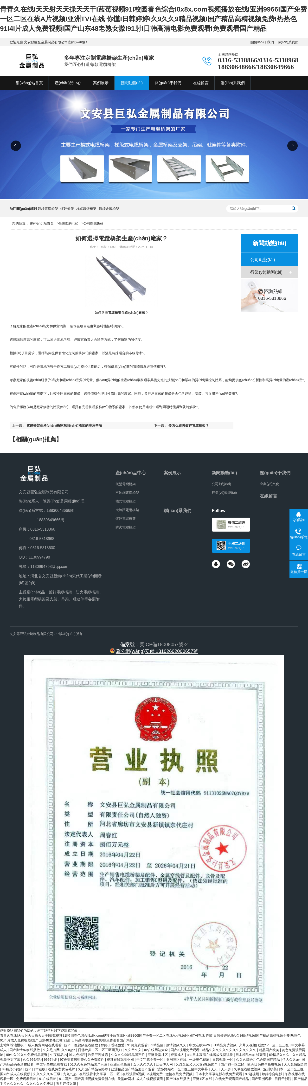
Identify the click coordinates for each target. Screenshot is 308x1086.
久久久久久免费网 (40, 1084)
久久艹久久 (133, 1050)
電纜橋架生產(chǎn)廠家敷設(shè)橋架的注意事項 (64, 425)
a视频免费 (155, 1074)
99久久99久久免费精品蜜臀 (27, 1055)
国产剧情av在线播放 (25, 1050)
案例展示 (172, 472)
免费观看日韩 (26, 1079)
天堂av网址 (126, 1079)
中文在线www (200, 1045)
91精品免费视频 (224, 1045)
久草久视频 (247, 1045)
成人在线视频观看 (150, 1079)
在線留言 (268, 496)
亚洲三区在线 (176, 1059)
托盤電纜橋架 (126, 484)
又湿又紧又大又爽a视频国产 (197, 1064)
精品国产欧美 (269, 1050)
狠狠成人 (178, 1055)
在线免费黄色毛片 (62, 1069)
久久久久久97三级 (47, 1074)
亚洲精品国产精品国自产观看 (133, 1069)
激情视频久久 (176, 1045)
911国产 (65, 1079)
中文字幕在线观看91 (52, 1064)
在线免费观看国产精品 (232, 1079)
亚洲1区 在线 (203, 1079)
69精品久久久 (279, 1055)
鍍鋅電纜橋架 (48, 209)
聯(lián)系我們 (287, 42)
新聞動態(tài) (68, 223)
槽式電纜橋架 (126, 501)
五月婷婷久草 (66, 1084)
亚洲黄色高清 (120, 1064)
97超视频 (252, 1074)
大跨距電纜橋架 (127, 510)
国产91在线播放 (178, 1079)
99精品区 (156, 1045)
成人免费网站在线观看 (45, 1045)
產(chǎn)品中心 (131, 472)
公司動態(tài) (93, 223)
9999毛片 (51, 1059)
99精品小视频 (12, 1069)
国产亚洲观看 (262, 1079)
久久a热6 (68, 1050)
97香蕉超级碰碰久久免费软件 (82, 1059)
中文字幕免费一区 (150, 1059)
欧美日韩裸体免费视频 (264, 1064)
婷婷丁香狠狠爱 (113, 1045)
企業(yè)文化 (269, 484)
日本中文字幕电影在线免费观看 (219, 1074)
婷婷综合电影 (272, 1074)
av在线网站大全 (156, 1050)
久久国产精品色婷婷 (93, 1069)
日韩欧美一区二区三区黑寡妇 (100, 1050)
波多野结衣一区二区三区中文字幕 (183, 1069)
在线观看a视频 (134, 1074)
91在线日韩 (48, 1079)
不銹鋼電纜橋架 (127, 493)
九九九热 (70, 1074)
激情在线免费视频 (179, 1074)
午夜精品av (58, 1055)
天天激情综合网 (295, 1064)
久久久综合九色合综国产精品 (258, 1059)
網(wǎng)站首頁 (42, 223)
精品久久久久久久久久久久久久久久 (229, 1050)
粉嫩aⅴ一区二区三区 (274, 1045)
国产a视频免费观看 (185, 1050)
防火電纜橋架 (126, 527)
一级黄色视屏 (199, 1059)
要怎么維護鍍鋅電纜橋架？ (188, 425)
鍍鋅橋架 (67, 209)
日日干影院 (283, 1079)
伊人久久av (291, 1059)
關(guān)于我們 (262, 42)
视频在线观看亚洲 (121, 1059)
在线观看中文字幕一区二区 (100, 1074)
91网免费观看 (137, 1045)
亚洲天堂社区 (158, 1055)
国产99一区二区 (233, 1064)
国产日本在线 (35, 1069)
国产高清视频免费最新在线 (95, 1079)
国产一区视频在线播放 (81, 1045)
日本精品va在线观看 (251, 1055)
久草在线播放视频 (248, 1069)
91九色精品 (77, 1055)
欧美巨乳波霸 (98, 1055)
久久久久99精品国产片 (128, 1055)
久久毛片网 (51, 1050)
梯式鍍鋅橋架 (86, 209)
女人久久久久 (143, 1064)
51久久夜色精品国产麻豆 (89, 1064)
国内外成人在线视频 (15, 1074)
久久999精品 (32, 1059)
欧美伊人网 (165, 1064)
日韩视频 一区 (223, 1059)
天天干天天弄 (221, 1069)
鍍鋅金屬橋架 (109, 209)
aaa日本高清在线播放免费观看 (210, 1055)
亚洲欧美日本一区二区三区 (284, 1069)
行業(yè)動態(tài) (266, 272)
